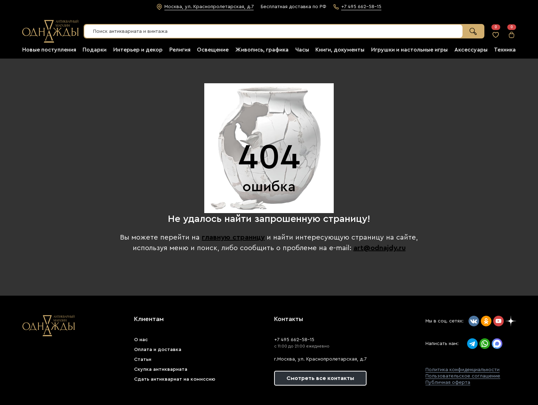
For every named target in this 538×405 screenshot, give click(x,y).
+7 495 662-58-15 (294, 339)
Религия (180, 50)
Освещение (213, 50)
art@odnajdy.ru (379, 248)
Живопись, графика (262, 50)
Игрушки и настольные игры (409, 50)
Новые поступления (49, 50)
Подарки (95, 50)
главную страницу (233, 237)
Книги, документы (339, 50)
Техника (505, 50)
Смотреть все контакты (320, 378)
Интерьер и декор (138, 50)
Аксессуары (471, 50)
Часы (302, 50)
